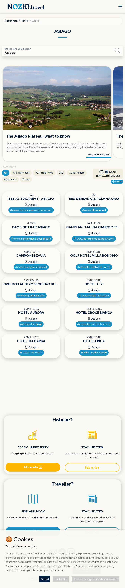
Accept (44, 579)
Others (25, 179)
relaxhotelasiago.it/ (94, 352)
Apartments (10, 179)
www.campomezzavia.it (31, 267)
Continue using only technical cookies (95, 579)
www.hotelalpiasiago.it (94, 295)
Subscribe (92, 467)
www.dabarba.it (31, 352)
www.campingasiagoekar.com (31, 238)
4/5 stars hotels (21, 172)
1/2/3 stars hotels (44, 172)
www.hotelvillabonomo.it (94, 267)
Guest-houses (76, 172)
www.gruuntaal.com (31, 295)
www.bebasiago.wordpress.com (31, 210)
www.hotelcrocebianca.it (94, 324)
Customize (61, 579)
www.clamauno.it (94, 210)
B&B (61, 172)
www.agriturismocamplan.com (94, 238)
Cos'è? (117, 181)
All (5, 172)
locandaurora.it (31, 324)
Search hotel (11, 21)
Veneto (25, 21)
